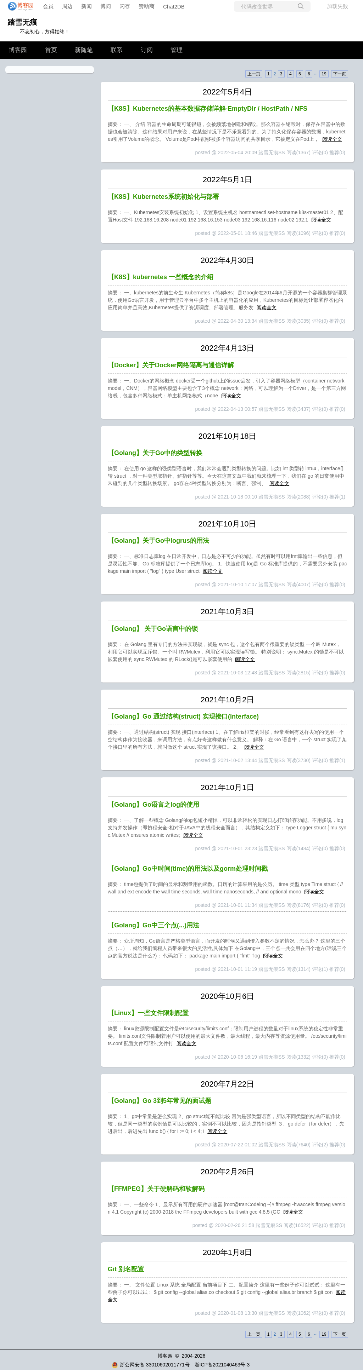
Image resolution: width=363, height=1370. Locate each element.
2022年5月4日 (227, 91)
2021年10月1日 (228, 787)
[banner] (18, 6)
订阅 (147, 50)
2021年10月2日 (228, 699)
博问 (105, 6)
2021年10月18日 (228, 436)
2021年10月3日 (228, 611)
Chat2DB (174, 7)
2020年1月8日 (227, 1252)
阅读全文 (332, 139)
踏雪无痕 (22, 22)
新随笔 (84, 50)
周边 (67, 6)
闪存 (124, 6)
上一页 (253, 73)
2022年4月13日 (228, 348)
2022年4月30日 (228, 260)
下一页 (339, 73)
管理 (177, 50)
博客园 (18, 50)
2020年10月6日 (228, 996)
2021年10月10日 (228, 523)
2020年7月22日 (228, 1084)
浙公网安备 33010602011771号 (151, 1365)
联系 (117, 50)
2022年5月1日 (227, 179)
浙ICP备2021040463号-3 (222, 1365)
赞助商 (147, 6)
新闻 (86, 6)
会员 (48, 6)
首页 (51, 50)
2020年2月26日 (228, 1171)
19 (324, 73)
